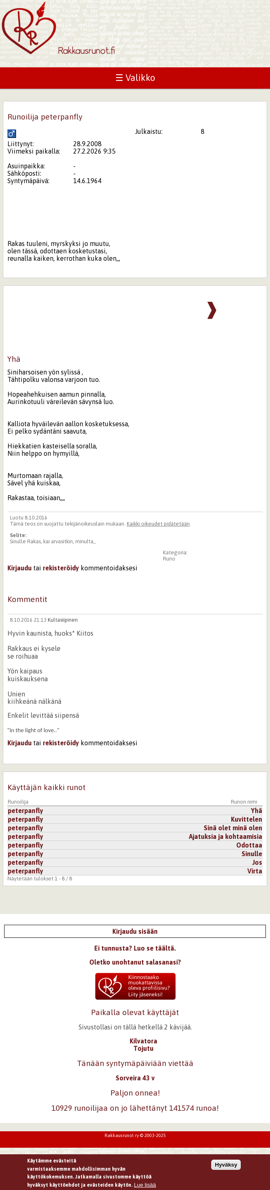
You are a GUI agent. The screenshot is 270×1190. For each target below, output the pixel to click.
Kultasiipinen (63, 620)
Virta (254, 871)
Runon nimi (244, 802)
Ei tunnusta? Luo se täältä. (135, 948)
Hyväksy (226, 1165)
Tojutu (143, 1048)
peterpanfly (25, 810)
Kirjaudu (19, 568)
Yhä (256, 810)
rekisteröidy (61, 568)
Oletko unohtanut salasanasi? (135, 962)
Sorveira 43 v (135, 1078)
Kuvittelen (246, 819)
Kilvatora (143, 1041)
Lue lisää (145, 1185)
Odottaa (249, 845)
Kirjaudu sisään (135, 931)
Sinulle (252, 853)
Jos (257, 862)
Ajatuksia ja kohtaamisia (225, 836)
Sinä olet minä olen (233, 828)
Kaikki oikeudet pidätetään (158, 524)
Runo (169, 559)
